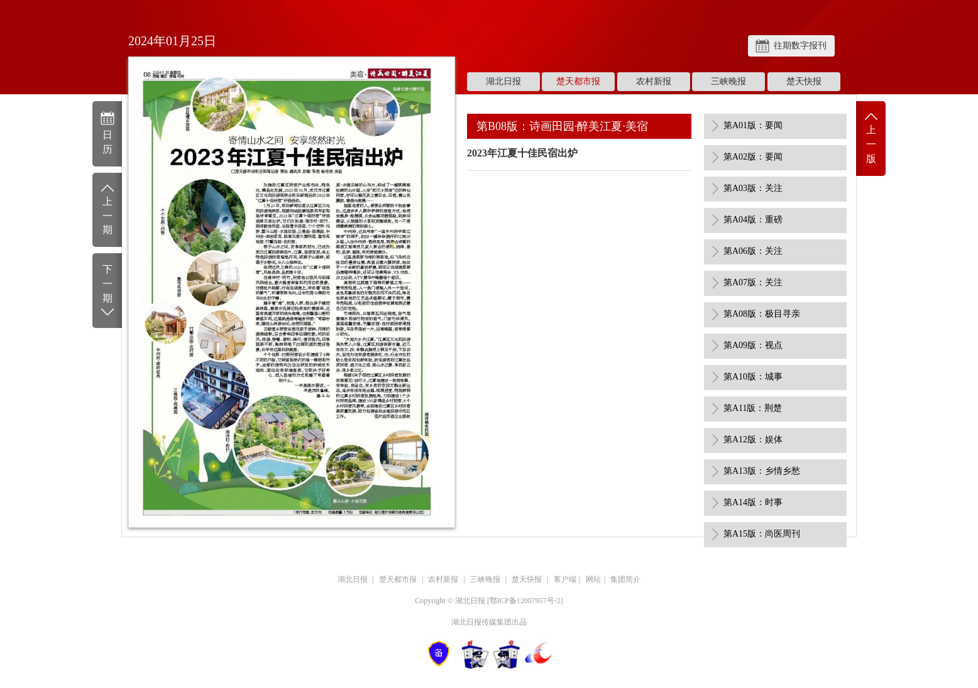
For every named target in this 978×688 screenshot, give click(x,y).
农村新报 (653, 81)
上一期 (107, 209)
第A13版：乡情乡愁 (761, 471)
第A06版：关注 (753, 251)
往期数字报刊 (800, 45)
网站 (593, 579)
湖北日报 (503, 81)
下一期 (107, 291)
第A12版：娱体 (753, 439)
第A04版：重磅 (753, 219)
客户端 (565, 579)
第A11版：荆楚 (753, 408)
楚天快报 (803, 81)
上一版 (871, 137)
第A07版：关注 (753, 282)
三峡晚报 (728, 81)
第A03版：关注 (753, 188)
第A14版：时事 (753, 502)
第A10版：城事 (753, 376)
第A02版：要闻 (753, 156)
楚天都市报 (578, 81)
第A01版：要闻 (753, 125)
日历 (107, 133)
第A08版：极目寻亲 (761, 314)
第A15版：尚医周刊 (761, 533)
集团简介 (625, 579)
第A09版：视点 (753, 345)
